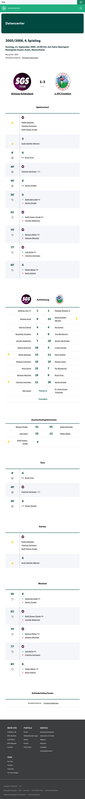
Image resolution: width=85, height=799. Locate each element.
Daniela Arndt (25, 319)
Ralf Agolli (27, 391)
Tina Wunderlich (61, 334)
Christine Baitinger (30, 58)
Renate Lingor (60, 362)
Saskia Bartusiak (31, 199)
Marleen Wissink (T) (62, 311)
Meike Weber (30, 270)
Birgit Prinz (29, 158)
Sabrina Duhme (25, 327)
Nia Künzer (59, 327)
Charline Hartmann (29, 126)
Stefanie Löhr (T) (24, 311)
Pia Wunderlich (61, 368)
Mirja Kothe (26, 368)
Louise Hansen (60, 348)
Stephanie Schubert (23, 334)
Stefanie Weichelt (32, 238)
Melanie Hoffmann (23, 362)
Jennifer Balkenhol (32, 221)
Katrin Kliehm (30, 273)
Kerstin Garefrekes (62, 341)
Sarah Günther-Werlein (30, 144)
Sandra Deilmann (24, 348)
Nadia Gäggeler (27, 122)
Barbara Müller (31, 235)
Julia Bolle (29, 252)
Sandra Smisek (30, 186)
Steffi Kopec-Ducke (29, 130)
